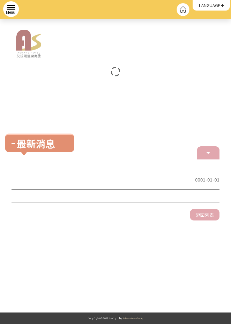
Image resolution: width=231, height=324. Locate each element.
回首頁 (183, 9)
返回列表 (205, 215)
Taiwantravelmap (133, 318)
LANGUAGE (209, 5)
